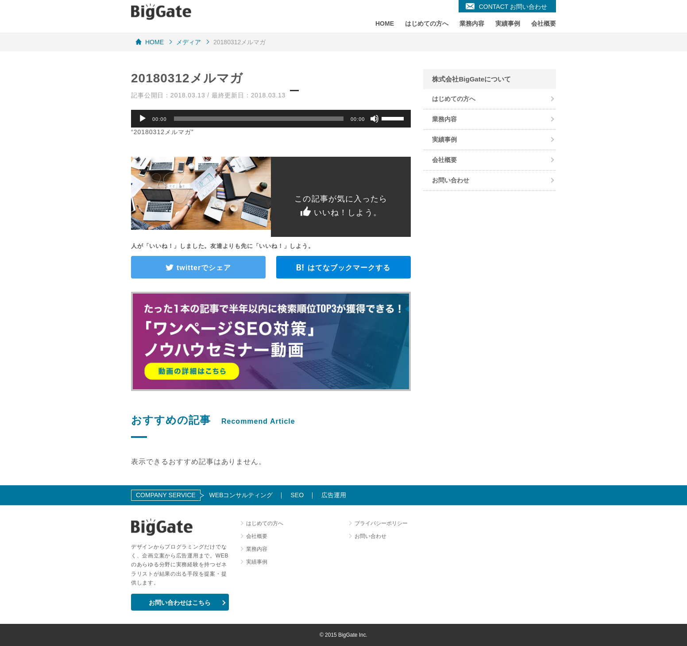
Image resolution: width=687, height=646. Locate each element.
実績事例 (507, 23)
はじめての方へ (426, 23)
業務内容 (471, 23)
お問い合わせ (450, 180)
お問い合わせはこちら (180, 602)
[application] (271, 119)
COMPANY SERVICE (166, 495)
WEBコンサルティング (241, 495)
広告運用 (333, 495)
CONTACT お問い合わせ (513, 6)
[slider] (259, 118)
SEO (297, 495)
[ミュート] (374, 118)
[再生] (142, 118)
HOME (384, 23)
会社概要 (543, 23)
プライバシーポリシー (381, 523)
